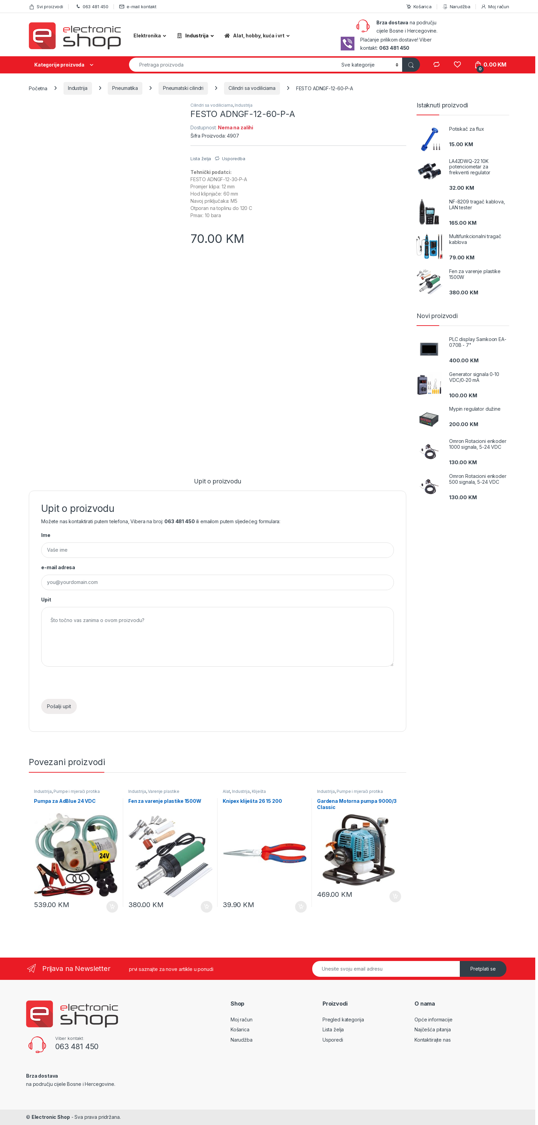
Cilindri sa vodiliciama (252, 88)
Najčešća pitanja (432, 1029)
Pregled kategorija (343, 1019)
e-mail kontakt (137, 7)
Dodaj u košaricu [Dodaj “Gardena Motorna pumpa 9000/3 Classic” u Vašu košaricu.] (395, 896)
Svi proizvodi (46, 7)
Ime (45, 535)
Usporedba (233, 158)
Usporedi (333, 1040)
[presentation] (93, 685)
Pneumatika (125, 88)
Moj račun (495, 7)
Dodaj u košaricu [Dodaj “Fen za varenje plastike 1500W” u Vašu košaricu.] (206, 907)
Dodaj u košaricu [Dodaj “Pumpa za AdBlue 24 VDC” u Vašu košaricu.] (112, 907)
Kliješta (259, 791)
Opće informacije (433, 1019)
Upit (46, 599)
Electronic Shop (51, 1117)
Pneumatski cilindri (183, 88)
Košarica (419, 7)
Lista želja (333, 1029)
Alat (226, 791)
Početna (38, 88)
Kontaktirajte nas (432, 1040)
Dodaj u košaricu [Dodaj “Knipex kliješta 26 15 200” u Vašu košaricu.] (301, 907)
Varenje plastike (163, 791)
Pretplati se (483, 969)
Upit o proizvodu (217, 481)
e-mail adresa (58, 567)
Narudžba (456, 7)
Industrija (77, 88)
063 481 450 (91, 7)
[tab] (217, 484)
